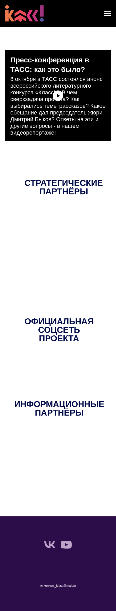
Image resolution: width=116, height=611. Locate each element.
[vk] (49, 544)
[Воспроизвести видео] (58, 95)
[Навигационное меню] (107, 13)
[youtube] (66, 544)
